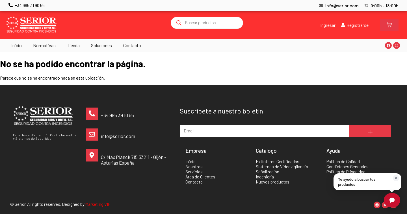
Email (185, 122)
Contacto (132, 45)
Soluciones (101, 45)
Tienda (73, 45)
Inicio (16, 45)
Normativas (44, 45)
